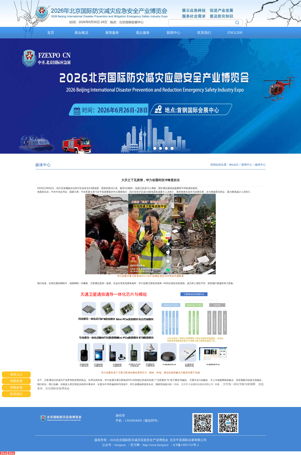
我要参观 (16, 387)
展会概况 (81, 33)
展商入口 (16, 374)
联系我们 (204, 33)
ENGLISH (235, 33)
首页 (50, 33)
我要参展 (16, 381)
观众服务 (143, 33)
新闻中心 (173, 33)
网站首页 (233, 164)
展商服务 (112, 33)
